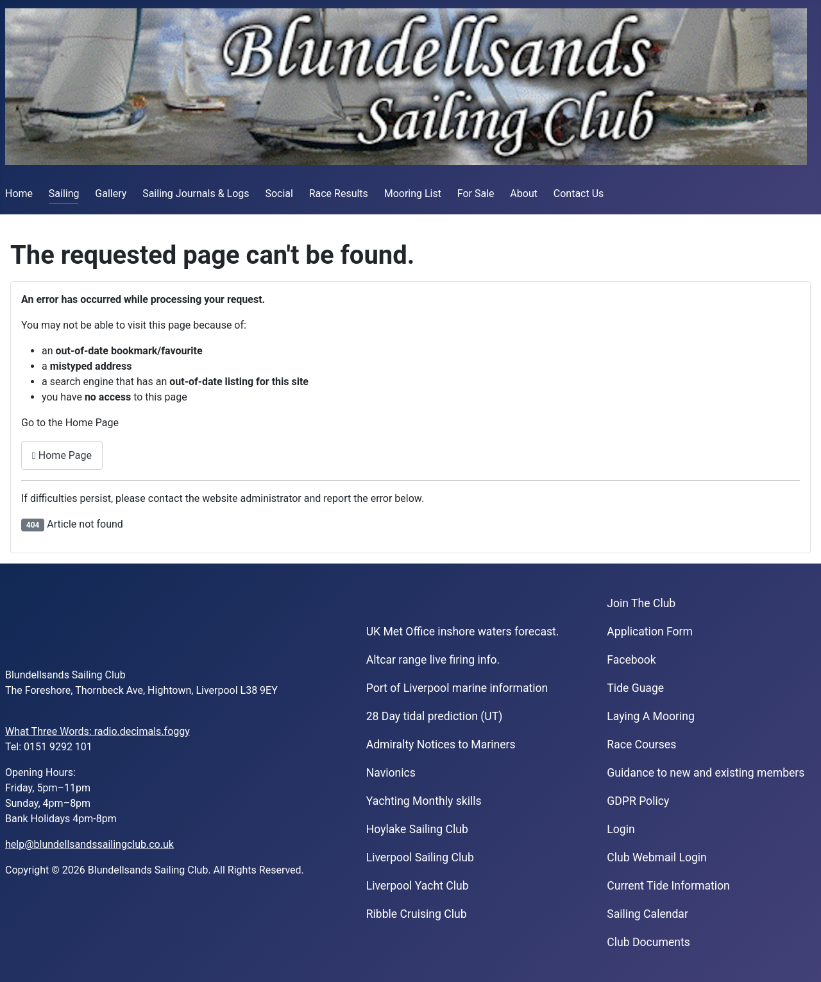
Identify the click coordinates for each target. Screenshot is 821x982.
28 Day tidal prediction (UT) (434, 716)
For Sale (476, 193)
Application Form (650, 631)
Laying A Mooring (651, 716)
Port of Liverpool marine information (457, 688)
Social (278, 193)
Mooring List (412, 193)
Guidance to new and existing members (705, 772)
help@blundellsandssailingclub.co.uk (89, 844)
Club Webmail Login (657, 857)
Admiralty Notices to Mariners (441, 744)
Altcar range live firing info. (433, 659)
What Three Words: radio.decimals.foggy (97, 731)
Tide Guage (635, 688)
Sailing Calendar (647, 914)
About (523, 193)
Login (620, 829)
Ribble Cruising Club (416, 914)
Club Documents (648, 942)
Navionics (391, 772)
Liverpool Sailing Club (420, 857)
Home (19, 193)
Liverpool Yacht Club (417, 885)
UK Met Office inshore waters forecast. (462, 631)
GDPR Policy (638, 801)
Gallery (110, 193)
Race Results (338, 193)
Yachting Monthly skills (424, 801)
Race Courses (641, 744)
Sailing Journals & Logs (195, 193)
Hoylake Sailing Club (417, 829)
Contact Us (579, 193)
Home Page (62, 455)
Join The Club (641, 603)
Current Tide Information (668, 885)
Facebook (631, 659)
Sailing (64, 193)
